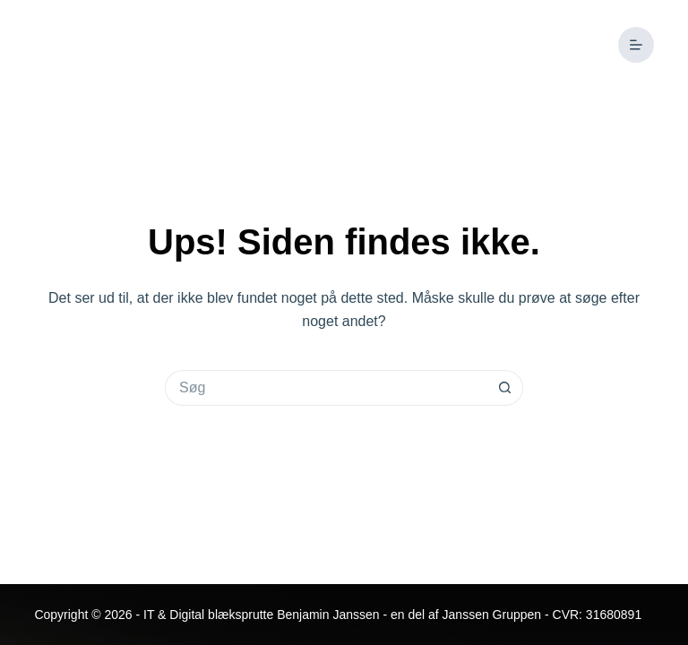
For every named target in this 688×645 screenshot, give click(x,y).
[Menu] (636, 45)
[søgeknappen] (505, 388)
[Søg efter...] (326, 388)
